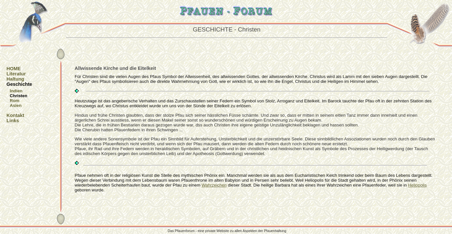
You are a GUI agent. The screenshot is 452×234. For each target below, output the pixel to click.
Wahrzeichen (214, 185)
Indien (16, 90)
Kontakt (15, 115)
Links (12, 120)
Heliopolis (417, 185)
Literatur (16, 73)
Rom (14, 100)
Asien (15, 105)
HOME (13, 68)
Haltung (15, 79)
